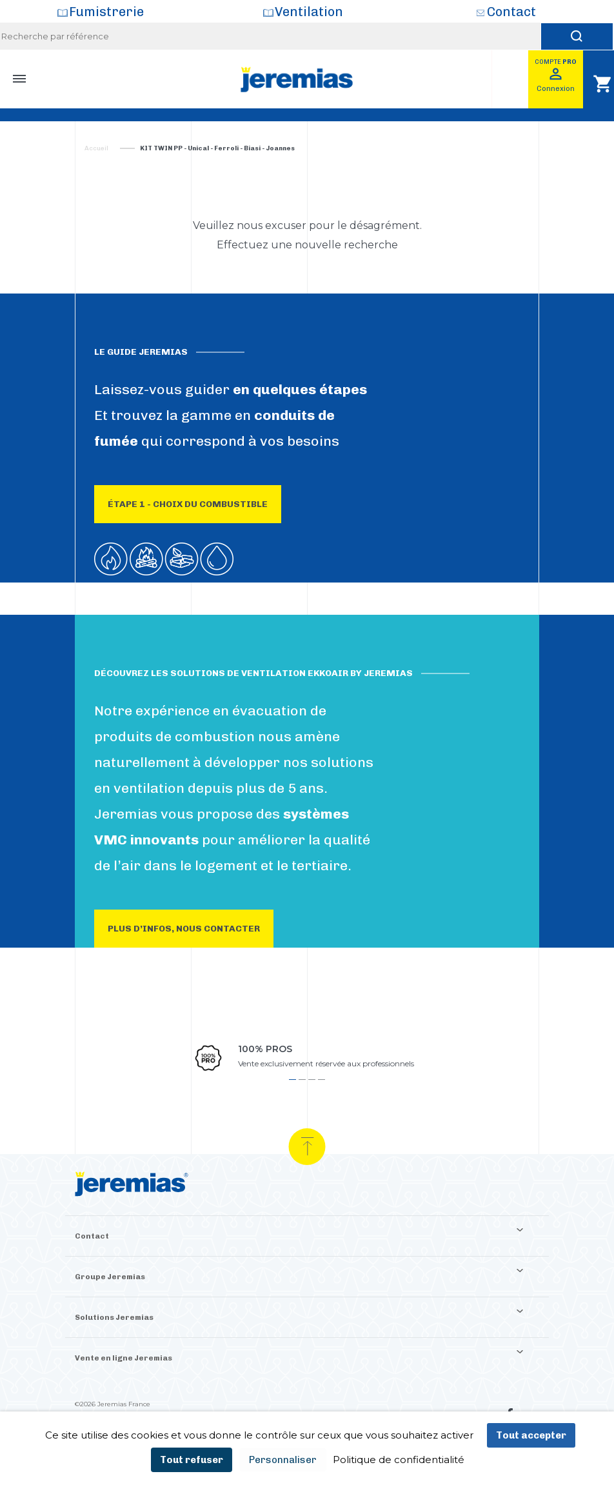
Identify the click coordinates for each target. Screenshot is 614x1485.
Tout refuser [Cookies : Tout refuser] (191, 1460)
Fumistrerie (106, 11)
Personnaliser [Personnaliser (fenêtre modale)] (283, 1460)
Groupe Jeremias (110, 1276)
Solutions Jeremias (114, 1317)
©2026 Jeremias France (112, 1404)
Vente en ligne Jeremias (123, 1357)
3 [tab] (311, 1079)
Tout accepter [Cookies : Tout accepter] (531, 1435)
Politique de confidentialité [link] (398, 1459)
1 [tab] (292, 1079)
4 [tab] (321, 1079)
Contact (511, 11)
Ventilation (309, 11)
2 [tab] (302, 1079)
